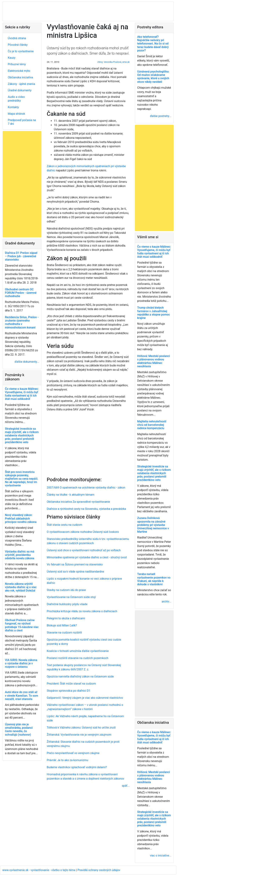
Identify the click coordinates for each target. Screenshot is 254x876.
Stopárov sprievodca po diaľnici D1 (68, 690)
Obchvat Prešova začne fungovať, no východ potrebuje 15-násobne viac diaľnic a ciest (22, 625)
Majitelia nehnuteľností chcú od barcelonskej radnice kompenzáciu (151, 425)
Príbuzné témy (17, 64)
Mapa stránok (16, 113)
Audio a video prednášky (16, 98)
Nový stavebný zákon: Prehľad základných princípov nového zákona (20, 518)
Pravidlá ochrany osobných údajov (99, 870)
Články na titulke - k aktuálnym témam (70, 494)
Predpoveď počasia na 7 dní (22, 121)
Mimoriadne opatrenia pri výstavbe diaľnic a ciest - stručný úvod (87, 557)
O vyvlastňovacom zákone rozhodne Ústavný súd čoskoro (83, 532)
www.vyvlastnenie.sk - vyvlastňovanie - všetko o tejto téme (39, 870)
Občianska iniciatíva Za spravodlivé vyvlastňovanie (78, 501)
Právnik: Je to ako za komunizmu (67, 760)
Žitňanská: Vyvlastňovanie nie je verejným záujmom (79, 734)
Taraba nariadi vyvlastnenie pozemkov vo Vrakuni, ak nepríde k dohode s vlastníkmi (153, 579)
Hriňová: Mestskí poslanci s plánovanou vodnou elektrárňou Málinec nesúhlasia (153, 361)
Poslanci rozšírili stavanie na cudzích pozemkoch (77, 658)
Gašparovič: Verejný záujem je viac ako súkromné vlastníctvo (85, 697)
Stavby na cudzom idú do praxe (66, 590)
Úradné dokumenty (20, 90)
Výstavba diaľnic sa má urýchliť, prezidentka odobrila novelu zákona (19, 555)
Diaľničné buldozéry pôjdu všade (67, 604)
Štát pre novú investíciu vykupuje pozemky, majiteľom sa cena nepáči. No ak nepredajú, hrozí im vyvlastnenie (21, 478)
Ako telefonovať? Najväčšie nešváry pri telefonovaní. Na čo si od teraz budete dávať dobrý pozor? (153, 43)
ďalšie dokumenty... (27, 361)
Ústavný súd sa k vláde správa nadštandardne (75, 571)
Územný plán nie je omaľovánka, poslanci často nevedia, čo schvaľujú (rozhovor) (19, 729)
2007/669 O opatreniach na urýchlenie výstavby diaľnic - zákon (86, 487)
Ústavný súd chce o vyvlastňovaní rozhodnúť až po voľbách (84, 550)
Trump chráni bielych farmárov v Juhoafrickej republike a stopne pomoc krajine (153, 313)
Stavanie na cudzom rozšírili (64, 632)
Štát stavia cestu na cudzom (64, 524)
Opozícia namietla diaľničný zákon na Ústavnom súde (80, 676)
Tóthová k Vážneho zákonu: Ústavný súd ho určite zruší (81, 727)
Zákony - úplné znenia (21, 84)
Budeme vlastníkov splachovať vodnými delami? (77, 767)
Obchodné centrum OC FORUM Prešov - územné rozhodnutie (20, 293)
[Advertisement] (88, 443)
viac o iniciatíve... (160, 855)
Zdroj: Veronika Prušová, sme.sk (113, 62)
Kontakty (13, 107)
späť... (126, 785)
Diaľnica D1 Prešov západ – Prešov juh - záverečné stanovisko (21, 256)
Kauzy (11, 57)
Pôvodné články (18, 44)
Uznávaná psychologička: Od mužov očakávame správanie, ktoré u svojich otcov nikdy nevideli (153, 76)
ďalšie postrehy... (160, 116)
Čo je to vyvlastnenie (21, 51)
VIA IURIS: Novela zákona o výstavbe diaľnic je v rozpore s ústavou (21, 663)
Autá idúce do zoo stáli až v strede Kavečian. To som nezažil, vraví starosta (21, 695)
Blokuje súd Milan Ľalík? (62, 625)
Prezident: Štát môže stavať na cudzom (71, 683)
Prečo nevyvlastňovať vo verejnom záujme (73, 753)
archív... (166, 601)
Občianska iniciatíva (20, 77)
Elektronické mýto (19, 70)
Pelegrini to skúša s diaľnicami (66, 618)
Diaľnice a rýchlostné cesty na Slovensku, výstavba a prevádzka (86, 508)
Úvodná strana (17, 38)
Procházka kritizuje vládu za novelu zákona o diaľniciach (82, 611)
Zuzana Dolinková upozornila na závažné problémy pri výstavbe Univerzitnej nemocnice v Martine (153, 524)
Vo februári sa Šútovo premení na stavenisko (75, 564)
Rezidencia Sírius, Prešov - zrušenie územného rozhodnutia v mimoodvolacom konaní (21, 322)
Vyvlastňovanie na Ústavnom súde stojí (71, 597)
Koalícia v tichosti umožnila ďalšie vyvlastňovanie (78, 651)
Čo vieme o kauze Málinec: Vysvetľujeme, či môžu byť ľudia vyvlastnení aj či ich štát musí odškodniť (22, 394)
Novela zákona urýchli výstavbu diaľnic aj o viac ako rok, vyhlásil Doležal (21, 587)
